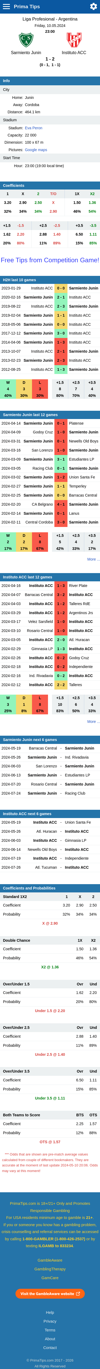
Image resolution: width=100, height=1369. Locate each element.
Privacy (49, 1321)
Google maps (36, 150)
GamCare (50, 1278)
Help (50, 1312)
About (50, 1339)
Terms (50, 1330)
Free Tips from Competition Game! (50, 260)
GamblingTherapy (50, 1269)
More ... (93, 559)
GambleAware (50, 1260)
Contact (50, 1348)
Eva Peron (33, 128)
